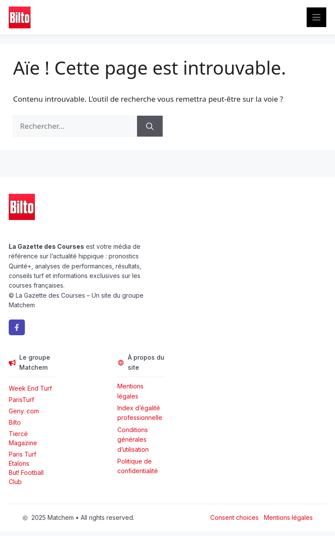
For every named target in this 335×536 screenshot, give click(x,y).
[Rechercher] (150, 126)
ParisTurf (21, 399)
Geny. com (24, 411)
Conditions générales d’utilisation (133, 439)
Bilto (15, 422)
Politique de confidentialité (137, 465)
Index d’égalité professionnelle (140, 412)
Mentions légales (130, 390)
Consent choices (234, 517)
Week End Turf (30, 388)
